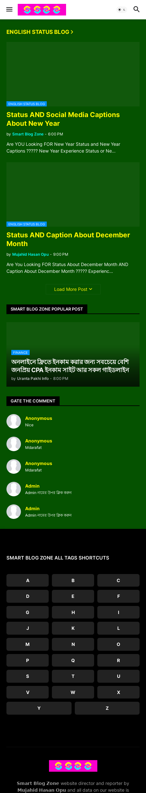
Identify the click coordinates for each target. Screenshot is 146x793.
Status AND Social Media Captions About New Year (63, 119)
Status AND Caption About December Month (68, 239)
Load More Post (70, 289)
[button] (9, 9)
